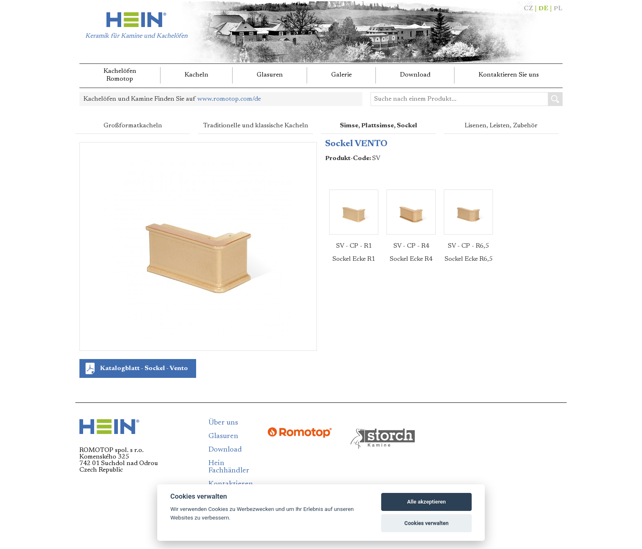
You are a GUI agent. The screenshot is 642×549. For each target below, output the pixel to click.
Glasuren (270, 75)
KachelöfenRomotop (120, 75)
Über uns (223, 423)
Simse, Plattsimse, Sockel (378, 125)
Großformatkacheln (133, 125)
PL (558, 8)
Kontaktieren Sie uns (509, 75)
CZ (528, 8)
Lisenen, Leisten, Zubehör (501, 125)
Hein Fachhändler (228, 467)
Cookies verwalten (427, 523)
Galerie (341, 75)
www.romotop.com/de (229, 99)
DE (543, 8)
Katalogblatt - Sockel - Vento (144, 368)
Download (415, 75)
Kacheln (196, 75)
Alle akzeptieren (426, 502)
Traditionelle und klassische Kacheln (255, 125)
